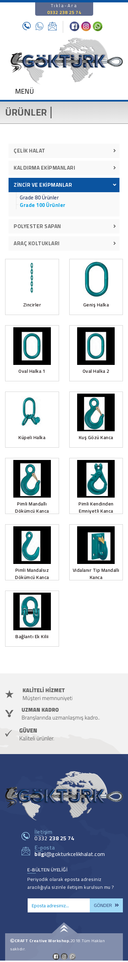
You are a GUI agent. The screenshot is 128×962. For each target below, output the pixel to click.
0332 (54, 838)
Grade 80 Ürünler (39, 198)
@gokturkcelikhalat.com (69, 854)
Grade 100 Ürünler (43, 205)
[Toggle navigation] (20, 93)
